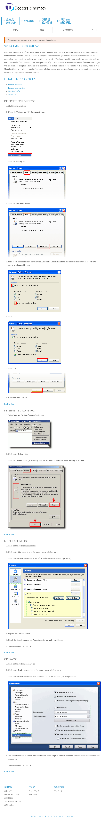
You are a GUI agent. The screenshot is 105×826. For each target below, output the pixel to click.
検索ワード (33, 794)
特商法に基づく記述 (11, 794)
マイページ (58, 791)
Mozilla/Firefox (14, 91)
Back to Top (9, 404)
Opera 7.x (12, 95)
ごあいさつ (8, 791)
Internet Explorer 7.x (16, 85)
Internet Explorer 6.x (16, 88)
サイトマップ (34, 791)
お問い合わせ (9, 805)
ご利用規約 (8, 798)
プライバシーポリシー (12, 801)
